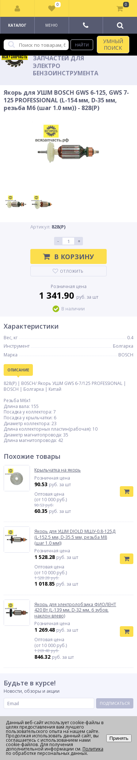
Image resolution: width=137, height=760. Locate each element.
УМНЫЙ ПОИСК (113, 44)
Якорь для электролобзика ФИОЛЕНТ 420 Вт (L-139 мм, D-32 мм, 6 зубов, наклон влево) (75, 610)
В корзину (68, 256)
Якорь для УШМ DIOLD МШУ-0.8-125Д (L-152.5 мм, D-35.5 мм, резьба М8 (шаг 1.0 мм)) (74, 537)
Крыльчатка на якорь (57, 470)
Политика (93, 749)
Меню (51, 25)
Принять (118, 738)
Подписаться (115, 703)
